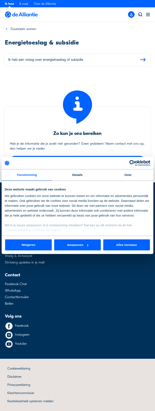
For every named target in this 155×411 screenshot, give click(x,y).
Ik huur (9, 4)
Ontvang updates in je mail (25, 262)
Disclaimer (14, 377)
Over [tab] (128, 175)
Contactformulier (17, 297)
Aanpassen (77, 245)
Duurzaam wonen (23, 29)
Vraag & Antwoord (18, 256)
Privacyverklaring (18, 385)
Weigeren (28, 245)
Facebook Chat (16, 284)
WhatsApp (13, 290)
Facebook (22, 326)
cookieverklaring (18, 230)
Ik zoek (23, 4)
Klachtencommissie (20, 393)
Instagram (22, 335)
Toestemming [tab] (27, 175)
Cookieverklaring (18, 368)
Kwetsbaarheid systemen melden (30, 401)
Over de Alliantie (45, 4)
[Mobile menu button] (131, 14)
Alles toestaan (126, 245)
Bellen (9, 303)
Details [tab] (77, 175)
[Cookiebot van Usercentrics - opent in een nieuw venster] (132, 163)
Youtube (20, 343)
